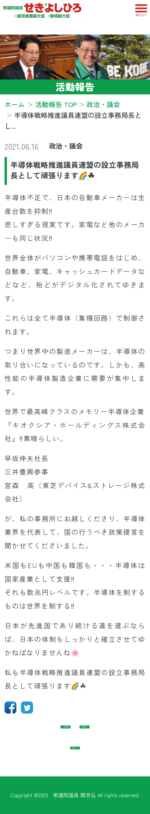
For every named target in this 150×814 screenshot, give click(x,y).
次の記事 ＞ (105, 732)
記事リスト (75, 753)
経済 (25, 25)
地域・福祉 (61, 25)
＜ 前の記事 (45, 732)
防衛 (98, 25)
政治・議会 (66, 146)
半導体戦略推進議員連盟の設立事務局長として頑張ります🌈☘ (74, 170)
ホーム (15, 104)
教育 (125, 25)
